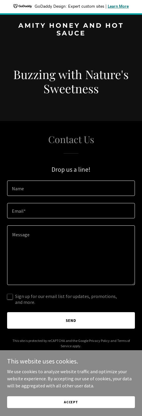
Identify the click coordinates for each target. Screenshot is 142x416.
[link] (71, 34)
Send (71, 320)
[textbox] (71, 188)
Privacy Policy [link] (99, 340)
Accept (71, 402)
